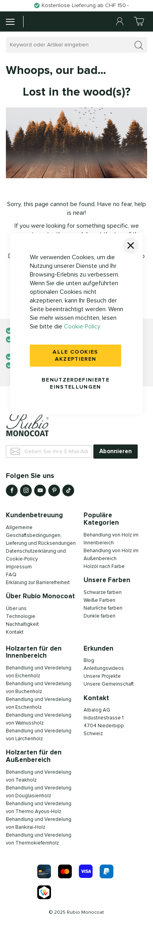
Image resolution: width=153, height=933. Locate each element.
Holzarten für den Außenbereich (34, 756)
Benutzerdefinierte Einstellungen (75, 383)
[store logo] (42, 21)
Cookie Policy (82, 326)
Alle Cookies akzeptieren (75, 355)
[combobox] (76, 45)
